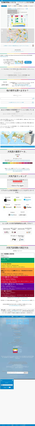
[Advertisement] (17, 86)
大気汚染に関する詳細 (17, 396)
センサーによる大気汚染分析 (17, 398)
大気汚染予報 (17, 404)
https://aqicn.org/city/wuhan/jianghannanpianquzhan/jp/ (17, 76)
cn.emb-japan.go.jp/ (23, 360)
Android (17, 236)
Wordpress (12, 251)
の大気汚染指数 (11, 8)
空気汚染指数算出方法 (17, 403)
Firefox (27, 244)
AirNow (28, 363)
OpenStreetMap (29, 42)
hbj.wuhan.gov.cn (4, 56)
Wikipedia (24, 363)
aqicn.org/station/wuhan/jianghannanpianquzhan (22, 186)
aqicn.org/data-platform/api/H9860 (21, 97)
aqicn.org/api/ (28, 98)
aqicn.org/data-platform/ (17, 195)
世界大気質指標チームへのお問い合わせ (17, 391)
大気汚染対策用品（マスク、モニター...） (17, 405)
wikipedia (16, 360)
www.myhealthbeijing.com (14, 368)
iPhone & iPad (7, 236)
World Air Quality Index (18, 374)
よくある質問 (17, 400)
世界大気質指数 (14, 373)
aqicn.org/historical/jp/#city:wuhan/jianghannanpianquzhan (17, 194)
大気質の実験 (17, 397)
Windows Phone (27, 236)
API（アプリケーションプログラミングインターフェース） (17, 406)
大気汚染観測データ (17, 402)
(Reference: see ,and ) (17, 338)
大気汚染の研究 (17, 394)
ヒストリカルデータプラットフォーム (17, 407)
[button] (19, 30)
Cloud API (22, 251)
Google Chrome (17, 244)
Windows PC (7, 244)
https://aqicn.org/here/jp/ (17, 72)
